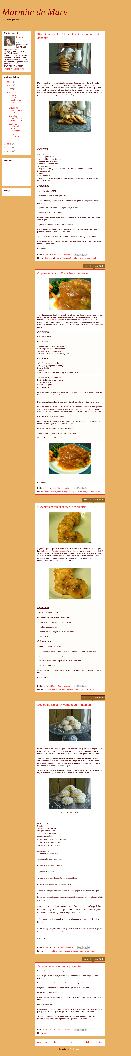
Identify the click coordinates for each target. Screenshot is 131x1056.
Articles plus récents (46, 1042)
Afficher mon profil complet (15, 69)
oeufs (69, 258)
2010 (9, 151)
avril (11, 89)
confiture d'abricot (57, 951)
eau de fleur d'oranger (81, 951)
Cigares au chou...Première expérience (62, 273)
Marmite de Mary (34, 12)
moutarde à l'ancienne (74, 689)
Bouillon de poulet (64, 492)
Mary (21, 37)
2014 (9, 82)
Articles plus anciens (93, 1042)
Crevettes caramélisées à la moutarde (61, 507)
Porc (84, 492)
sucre (89, 258)
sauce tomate (95, 492)
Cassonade (49, 258)
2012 (9, 144)
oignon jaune (77, 492)
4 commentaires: (64, 488)
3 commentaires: (64, 686)
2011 (9, 148)
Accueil (70, 1042)
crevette (48, 689)
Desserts (57, 258)
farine (64, 258)
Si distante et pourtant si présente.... (60, 966)
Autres (46, 1033)
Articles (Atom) (75, 1049)
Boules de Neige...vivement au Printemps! (64, 704)
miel (63, 689)
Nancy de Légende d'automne (54, 551)
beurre (47, 951)
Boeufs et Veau (50, 492)
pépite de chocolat (79, 258)
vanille (94, 258)
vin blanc (96, 689)
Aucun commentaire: (66, 947)
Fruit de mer (56, 689)
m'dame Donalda (54, 320)
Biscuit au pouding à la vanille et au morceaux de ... (15, 99)
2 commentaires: (64, 254)
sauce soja (88, 689)
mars (11, 92)
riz (88, 492)
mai (11, 85)
